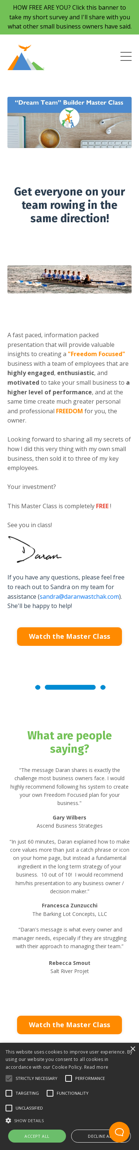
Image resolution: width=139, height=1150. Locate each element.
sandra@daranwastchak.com (79, 596)
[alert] (69, 1096)
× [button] (132, 1049)
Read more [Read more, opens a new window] (96, 1067)
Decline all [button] (101, 1136)
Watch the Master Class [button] (69, 636)
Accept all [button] (36, 1136)
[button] (8, 1078)
